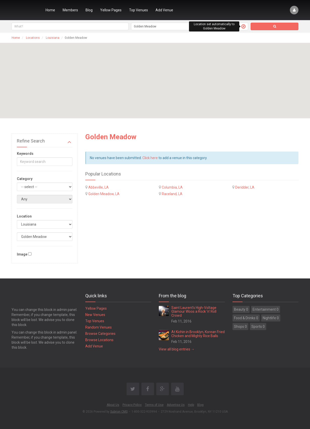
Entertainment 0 (266, 309)
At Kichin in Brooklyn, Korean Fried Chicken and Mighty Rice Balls (198, 334)
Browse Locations (99, 340)
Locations (33, 38)
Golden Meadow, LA (104, 194)
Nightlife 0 (271, 318)
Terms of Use (154, 405)
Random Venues (98, 327)
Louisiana (52, 38)
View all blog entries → (177, 349)
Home (50, 10)
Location (24, 216)
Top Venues (138, 10)
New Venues (95, 315)
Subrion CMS (119, 411)
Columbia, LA (172, 187)
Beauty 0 (241, 309)
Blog (89, 10)
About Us (113, 405)
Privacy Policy (132, 405)
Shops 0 (240, 327)
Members (70, 10)
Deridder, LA (244, 187)
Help (191, 405)
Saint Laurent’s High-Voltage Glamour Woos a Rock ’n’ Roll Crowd (193, 311)
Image (22, 254)
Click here (150, 158)
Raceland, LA (172, 194)
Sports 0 (258, 327)
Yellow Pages (111, 10)
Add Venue (164, 10)
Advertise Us (176, 405)
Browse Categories (100, 334)
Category (24, 179)
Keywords (25, 154)
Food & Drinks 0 (246, 318)
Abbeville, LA (98, 187)
